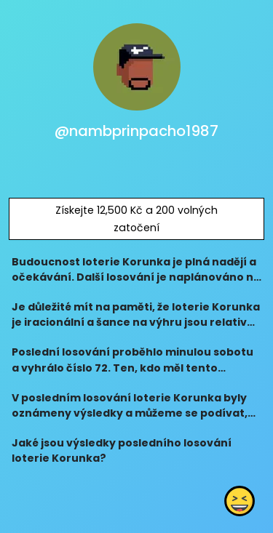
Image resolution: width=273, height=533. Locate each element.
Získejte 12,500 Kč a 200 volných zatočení (136, 219)
